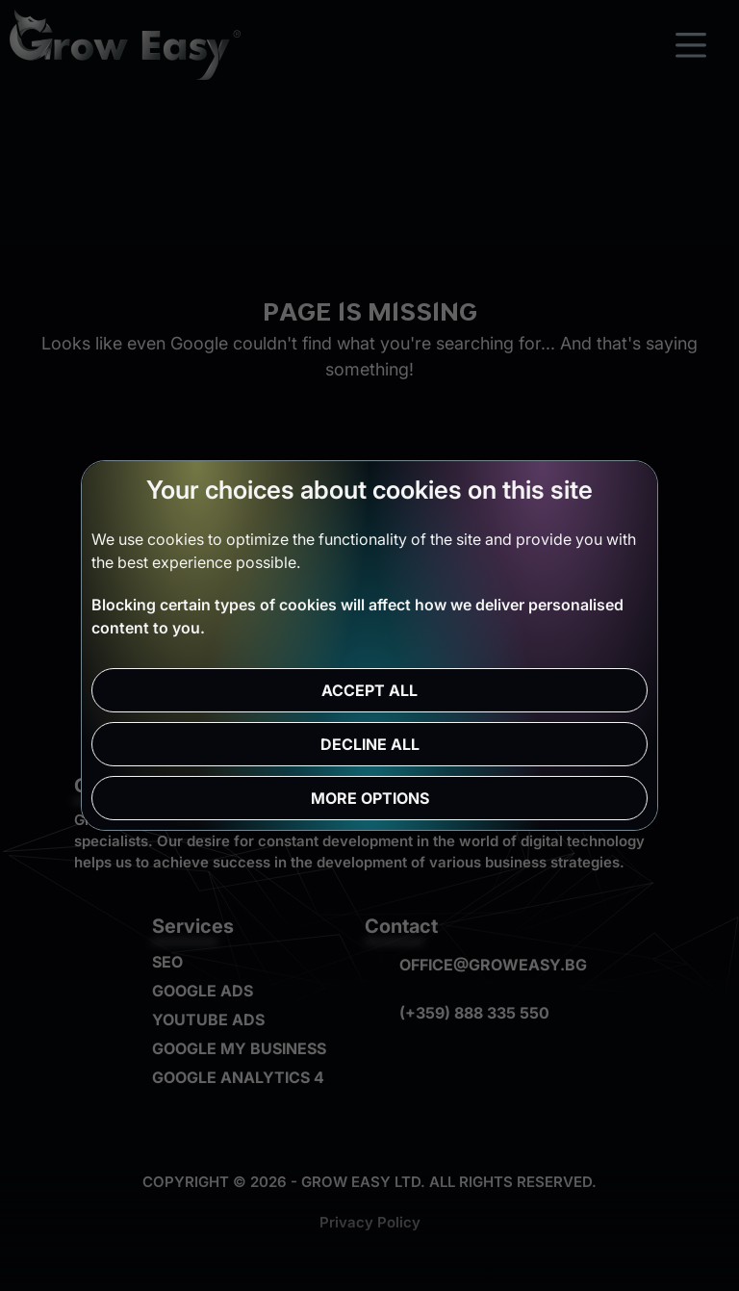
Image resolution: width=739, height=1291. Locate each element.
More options (370, 798)
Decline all (370, 744)
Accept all (369, 690)
